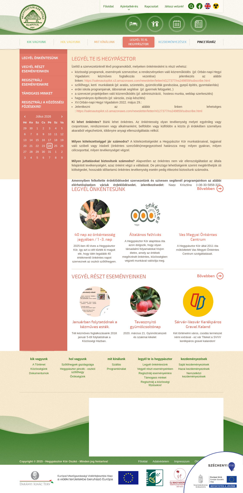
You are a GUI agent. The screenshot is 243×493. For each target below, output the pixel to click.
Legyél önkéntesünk (40, 58)
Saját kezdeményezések (194, 364)
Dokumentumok (39, 373)
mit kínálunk (104, 42)
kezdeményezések (172, 42)
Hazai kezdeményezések (194, 368)
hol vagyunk (70, 42)
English (208, 6)
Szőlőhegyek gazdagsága (77, 364)
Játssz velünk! (174, 6)
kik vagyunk (36, 42)
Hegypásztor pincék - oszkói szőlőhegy (77, 370)
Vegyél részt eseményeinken (35, 69)
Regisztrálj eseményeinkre (35, 82)
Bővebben (206, 188)
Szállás (116, 364)
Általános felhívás (145, 234)
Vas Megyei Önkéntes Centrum (198, 237)
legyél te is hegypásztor (138, 42)
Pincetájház (206, 42)
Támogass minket (37, 93)
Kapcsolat (151, 6)
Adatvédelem (161, 461)
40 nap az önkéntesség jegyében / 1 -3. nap (94, 237)
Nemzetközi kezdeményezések (194, 375)
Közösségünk (38, 368)
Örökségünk (77, 376)
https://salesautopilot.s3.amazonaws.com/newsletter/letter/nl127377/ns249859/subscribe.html (147, 80)
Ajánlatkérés (129, 6)
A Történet (38, 364)
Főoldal (108, 6)
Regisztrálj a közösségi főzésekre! (43, 104)
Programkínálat (116, 368)
